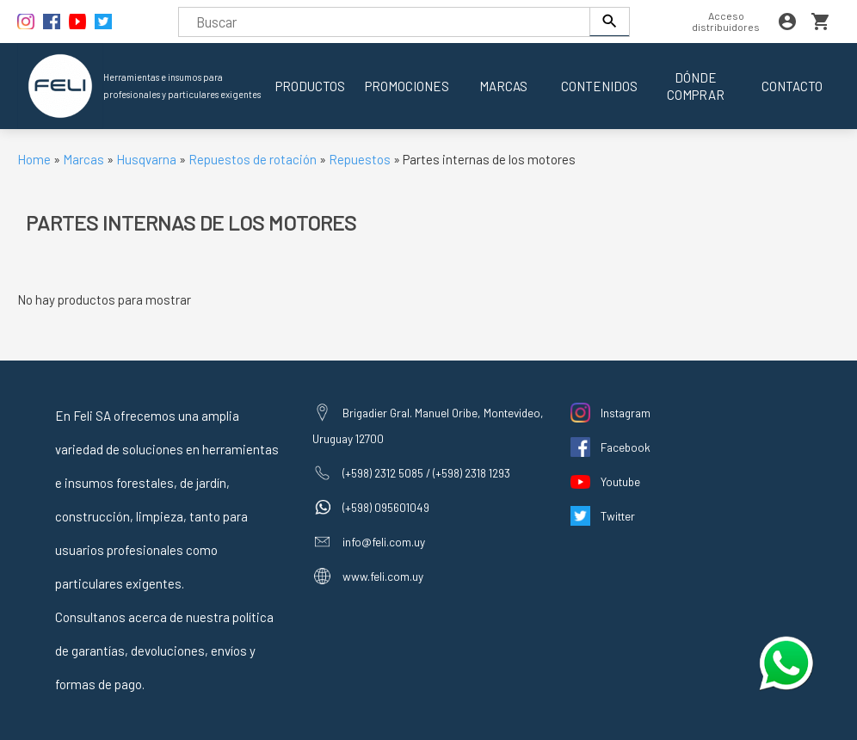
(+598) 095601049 (385, 507)
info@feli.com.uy (383, 541)
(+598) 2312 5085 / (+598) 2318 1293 (426, 473)
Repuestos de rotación (252, 159)
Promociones (407, 86)
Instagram (625, 412)
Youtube (620, 481)
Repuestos (361, 159)
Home (34, 159)
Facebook (625, 447)
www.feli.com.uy (382, 576)
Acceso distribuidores (726, 21)
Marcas (503, 86)
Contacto (792, 86)
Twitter (618, 516)
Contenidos (599, 86)
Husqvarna (147, 159)
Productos (310, 86)
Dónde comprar (695, 86)
